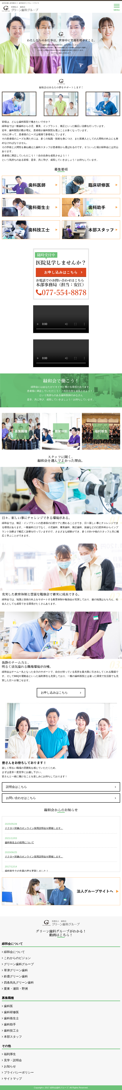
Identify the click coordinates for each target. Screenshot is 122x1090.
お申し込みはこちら (61, 272)
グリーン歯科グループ (19, 964)
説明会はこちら (16, 786)
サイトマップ (13, 1078)
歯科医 (8, 1006)
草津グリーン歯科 (16, 970)
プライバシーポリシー (19, 1072)
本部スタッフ (13, 1036)
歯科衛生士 (11, 1018)
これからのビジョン (17, 958)
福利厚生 (10, 1054)
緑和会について (14, 951)
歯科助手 (10, 1024)
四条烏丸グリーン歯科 (19, 982)
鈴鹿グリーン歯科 (16, 976)
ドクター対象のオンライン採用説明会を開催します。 (34, 828)
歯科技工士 (11, 1030)
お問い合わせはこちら (21, 798)
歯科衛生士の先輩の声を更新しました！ (27, 870)
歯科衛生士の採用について (19, 842)
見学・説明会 (13, 1060)
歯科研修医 (11, 1012)
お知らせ (10, 1066)
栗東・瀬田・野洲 (16, 988)
